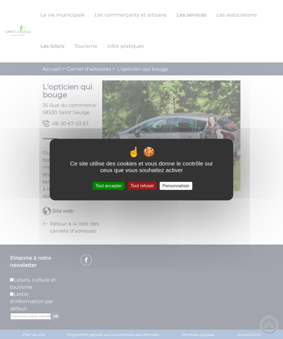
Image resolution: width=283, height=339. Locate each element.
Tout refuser (142, 185)
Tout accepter (108, 185)
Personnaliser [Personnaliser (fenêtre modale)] (176, 185)
